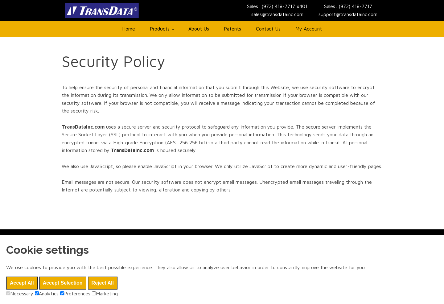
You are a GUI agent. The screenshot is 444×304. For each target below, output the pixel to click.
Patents (232, 28)
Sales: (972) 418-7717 (348, 6)
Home (128, 28)
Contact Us (268, 28)
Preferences (75, 293)
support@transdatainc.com (348, 14)
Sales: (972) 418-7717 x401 (277, 6)
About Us (198, 28)
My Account (308, 28)
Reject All (103, 283)
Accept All (22, 283)
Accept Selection (63, 283)
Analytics (47, 293)
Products (160, 28)
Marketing (105, 293)
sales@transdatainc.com (277, 14)
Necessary (19, 293)
